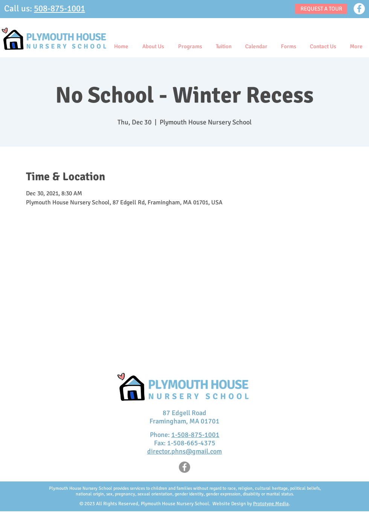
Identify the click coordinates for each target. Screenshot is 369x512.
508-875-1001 (59, 8)
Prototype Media (271, 504)
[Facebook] (359, 8)
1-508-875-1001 (195, 435)
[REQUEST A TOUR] (321, 9)
